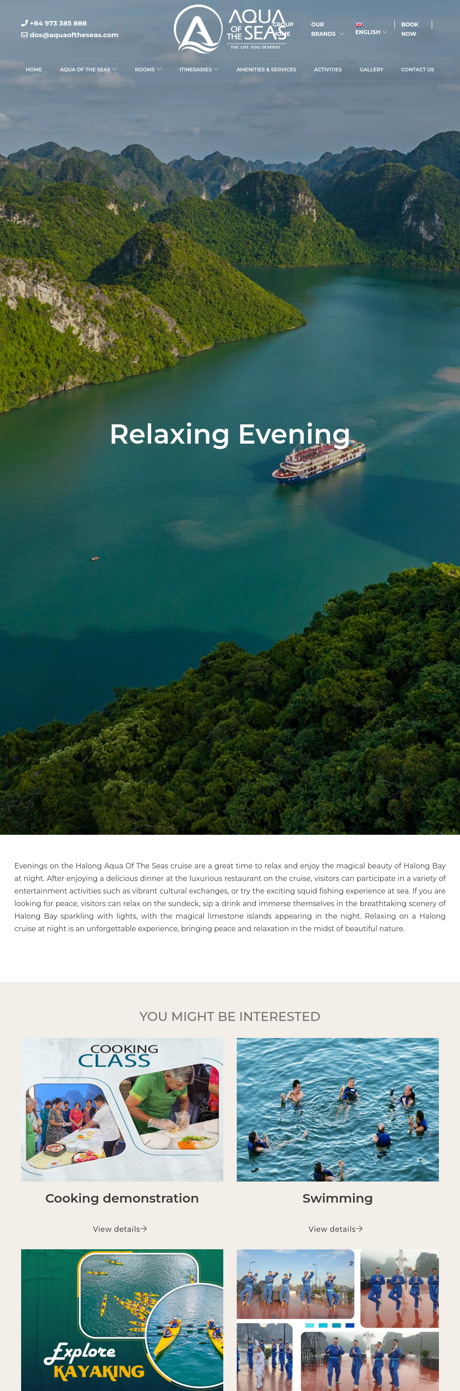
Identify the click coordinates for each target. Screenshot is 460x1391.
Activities (328, 69)
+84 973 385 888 (54, 23)
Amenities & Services (266, 69)
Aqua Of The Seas (88, 69)
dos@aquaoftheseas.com (70, 35)
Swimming (338, 1198)
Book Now (409, 29)
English (371, 28)
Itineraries (199, 69)
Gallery (371, 69)
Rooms (148, 69)
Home (34, 69)
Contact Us (417, 69)
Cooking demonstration (122, 1198)
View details (120, 1229)
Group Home (283, 29)
